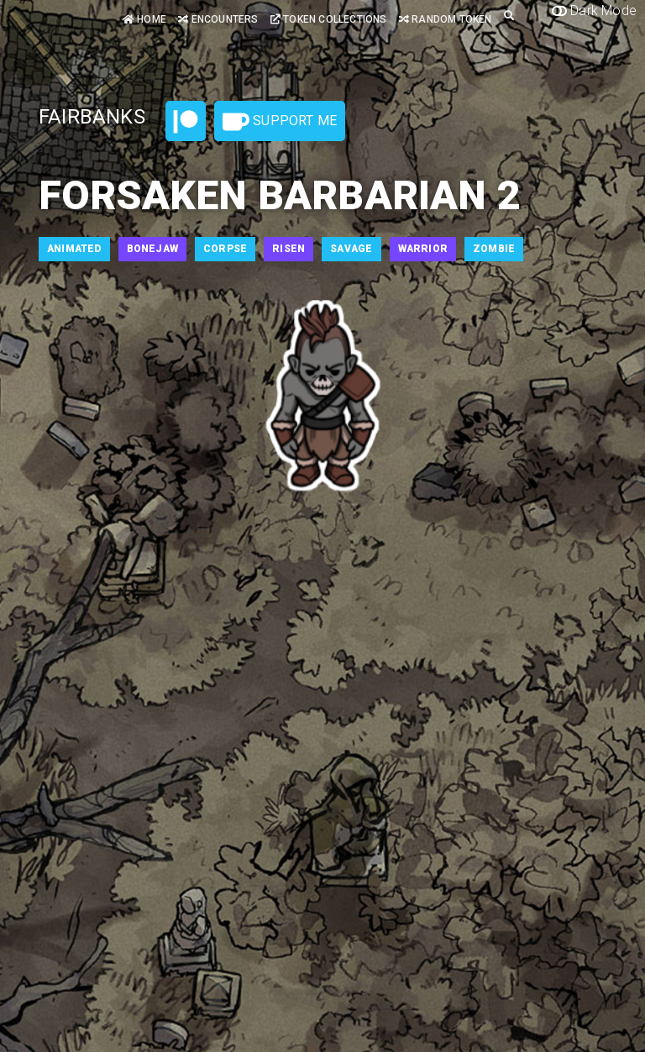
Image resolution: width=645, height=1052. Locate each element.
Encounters (218, 19)
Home (144, 19)
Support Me (280, 121)
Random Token (445, 19)
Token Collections (328, 19)
